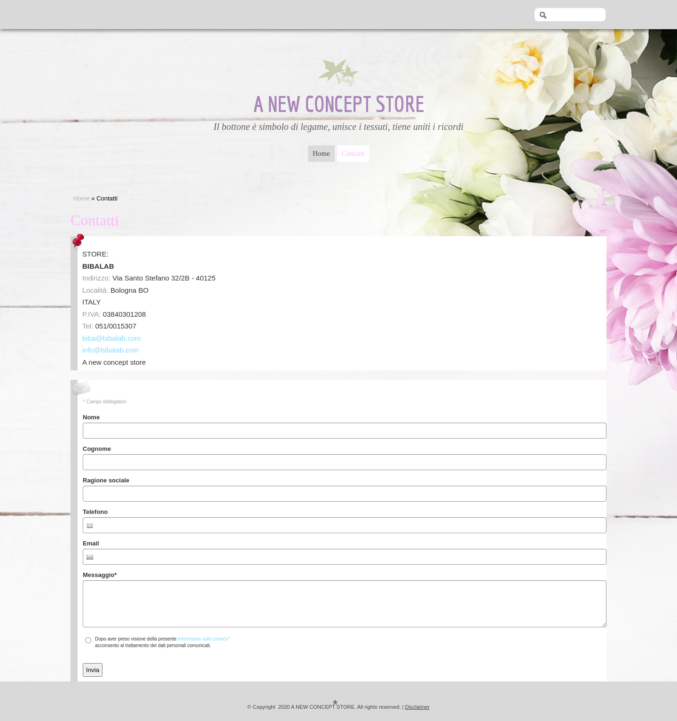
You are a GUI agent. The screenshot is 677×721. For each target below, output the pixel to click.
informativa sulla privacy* (204, 638)
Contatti (353, 151)
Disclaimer (417, 707)
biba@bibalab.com (111, 338)
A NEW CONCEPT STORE (338, 103)
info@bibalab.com (110, 350)
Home (321, 151)
